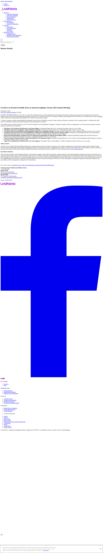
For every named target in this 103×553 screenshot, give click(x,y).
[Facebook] (51, 376)
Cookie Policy (7, 426)
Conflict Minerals (8, 411)
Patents (5, 424)
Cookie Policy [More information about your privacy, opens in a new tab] (46, 550)
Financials (9, 29)
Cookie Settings (8, 427)
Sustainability (10, 18)
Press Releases (10, 22)
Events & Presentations (12, 24)
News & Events (8, 21)
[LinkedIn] (2, 378)
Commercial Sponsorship (10, 400)
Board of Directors (11, 17)
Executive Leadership (12, 15)
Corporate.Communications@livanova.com (11, 177)
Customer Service (8, 398)
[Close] (100, 549)
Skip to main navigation (6, 1)
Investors (7, 25)
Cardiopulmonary (11, 34)
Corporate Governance (12, 14)
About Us (7, 12)
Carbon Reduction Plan (9, 409)
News (5, 385)
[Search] (1, 40)
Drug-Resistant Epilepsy (13, 36)
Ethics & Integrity (11, 19)
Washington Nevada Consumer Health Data (14, 421)
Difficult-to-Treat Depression (14, 35)
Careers (6, 4)
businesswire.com (17, 165)
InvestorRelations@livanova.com (9, 173)
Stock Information (11, 28)
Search (2, 45)
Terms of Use (7, 419)
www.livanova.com (78, 149)
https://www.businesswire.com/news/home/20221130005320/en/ (38, 165)
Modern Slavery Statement (10, 408)
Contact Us (6, 5)
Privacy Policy (7, 420)
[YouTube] (3, 378)
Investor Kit (10, 26)
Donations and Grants (9, 401)
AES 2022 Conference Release (8, 112)
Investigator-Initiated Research (11, 403)
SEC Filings (10, 31)
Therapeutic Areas (9, 32)
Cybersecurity (7, 423)
